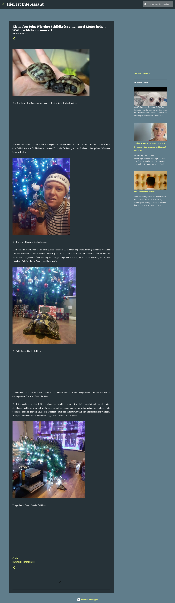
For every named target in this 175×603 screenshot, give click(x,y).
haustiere (17, 562)
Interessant (29, 562)
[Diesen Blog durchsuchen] (160, 4)
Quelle (15, 558)
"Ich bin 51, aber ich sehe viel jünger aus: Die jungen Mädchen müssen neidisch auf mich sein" (150, 147)
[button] (14, 38)
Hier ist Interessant (25, 4)
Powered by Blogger (87, 600)
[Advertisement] (61, 122)
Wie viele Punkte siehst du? (144, 192)
